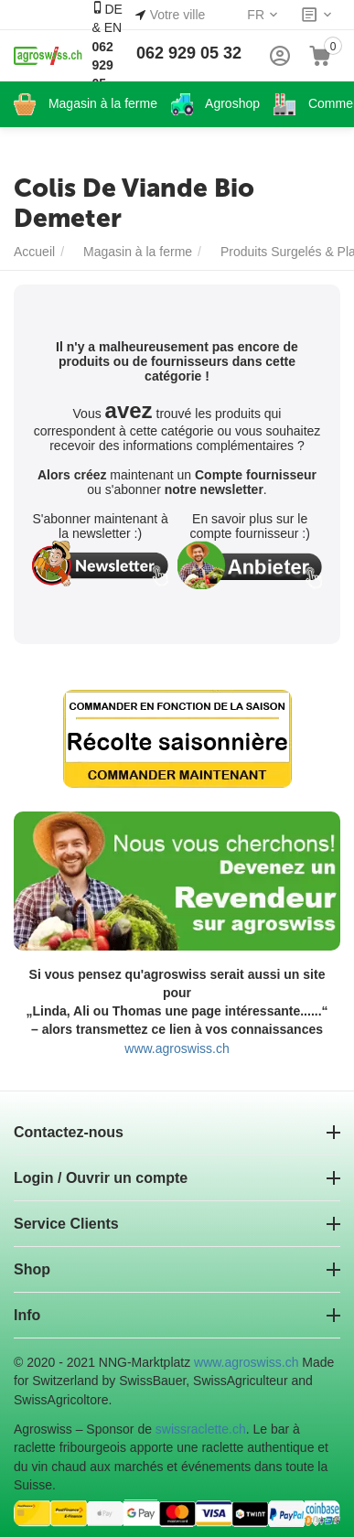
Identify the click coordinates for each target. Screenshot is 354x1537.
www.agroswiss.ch (176, 1048)
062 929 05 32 (188, 53)
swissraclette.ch (201, 1429)
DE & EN (106, 55)
